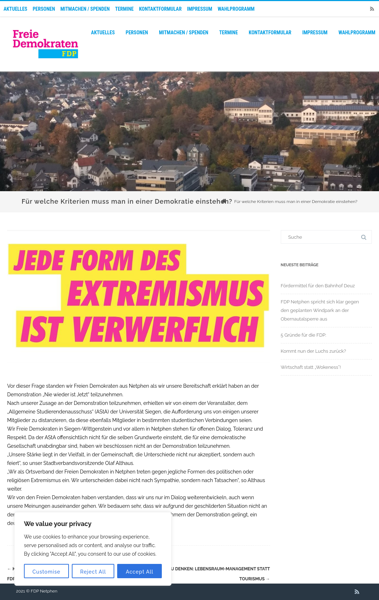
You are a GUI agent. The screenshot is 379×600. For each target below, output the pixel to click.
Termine (124, 9)
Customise (46, 572)
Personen (44, 9)
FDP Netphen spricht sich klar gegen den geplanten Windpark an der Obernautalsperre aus (320, 310)
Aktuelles (15, 9)
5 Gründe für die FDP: (303, 335)
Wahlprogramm (236, 9)
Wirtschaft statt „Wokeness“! (311, 367)
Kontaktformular (160, 9)
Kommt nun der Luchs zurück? (313, 351)
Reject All (93, 572)
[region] (92, 549)
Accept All (139, 572)
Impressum (199, 9)
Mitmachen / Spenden (85, 9)
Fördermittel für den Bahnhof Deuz (318, 285)
